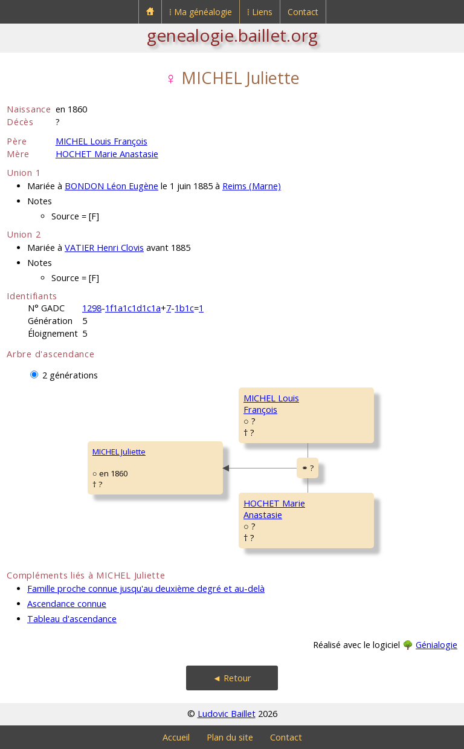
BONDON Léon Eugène (111, 186)
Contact (303, 12)
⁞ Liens (259, 12)
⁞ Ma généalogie (200, 12)
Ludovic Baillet (227, 713)
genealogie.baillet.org (232, 35)
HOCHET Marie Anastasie (107, 154)
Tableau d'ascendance (72, 618)
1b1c (184, 308)
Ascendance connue (66, 603)
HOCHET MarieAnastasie (274, 509)
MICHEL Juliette (119, 451)
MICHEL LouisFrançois (271, 403)
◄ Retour (232, 678)
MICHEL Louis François (101, 141)
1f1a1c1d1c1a (133, 308)
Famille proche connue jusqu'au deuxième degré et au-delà (146, 588)
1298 (92, 308)
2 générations (70, 375)
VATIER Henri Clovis (104, 247)
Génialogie (436, 644)
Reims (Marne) (251, 186)
